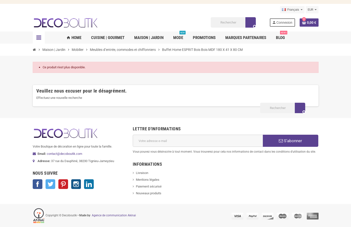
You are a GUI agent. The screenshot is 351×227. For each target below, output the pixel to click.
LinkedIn (89, 184)
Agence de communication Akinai (114, 215)
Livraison (142, 173)
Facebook (37, 184)
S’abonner (290, 140)
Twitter (50, 184)
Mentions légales (147, 179)
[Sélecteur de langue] (292, 9)
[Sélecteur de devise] (312, 9)
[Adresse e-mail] (198, 141)
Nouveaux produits (148, 193)
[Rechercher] (233, 22)
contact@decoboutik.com (64, 154)
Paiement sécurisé (149, 186)
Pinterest (63, 184)
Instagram (76, 184)
